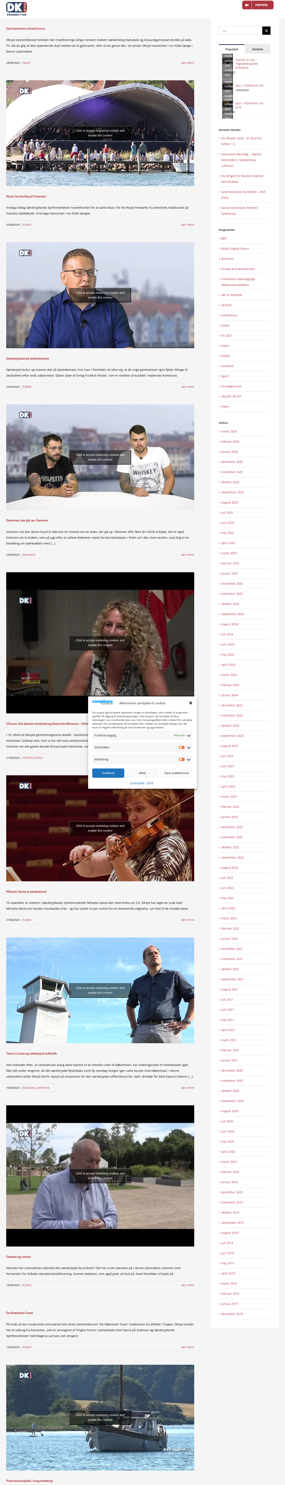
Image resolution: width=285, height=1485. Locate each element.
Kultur (27, 224)
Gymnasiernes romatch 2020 (25, 28)
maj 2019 (227, 1263)
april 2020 (228, 1152)
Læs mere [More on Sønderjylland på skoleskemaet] (187, 387)
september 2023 (232, 736)
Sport (26, 63)
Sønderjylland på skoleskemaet (27, 358)
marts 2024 (229, 675)
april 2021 (228, 1030)
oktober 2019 (230, 1212)
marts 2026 (229, 431)
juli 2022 (227, 878)
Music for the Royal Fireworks (26, 196)
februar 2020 (230, 1172)
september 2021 (232, 979)
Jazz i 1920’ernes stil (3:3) (249, 105)
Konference (229, 315)
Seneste (257, 49)
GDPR (150, 783)
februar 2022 (230, 928)
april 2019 (228, 1273)
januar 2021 (229, 1060)
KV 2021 (226, 335)
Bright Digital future (235, 249)
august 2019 (229, 1233)
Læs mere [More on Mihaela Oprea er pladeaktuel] (187, 920)
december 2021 (232, 949)
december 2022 (232, 827)
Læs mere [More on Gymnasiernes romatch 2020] (187, 63)
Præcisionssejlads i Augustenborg (29, 1481)
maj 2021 (227, 1020)
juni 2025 (227, 523)
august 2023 (229, 746)
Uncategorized (231, 386)
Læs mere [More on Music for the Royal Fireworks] (187, 224)
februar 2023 (230, 807)
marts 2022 (229, 918)
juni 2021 (227, 1010)
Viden (225, 406)
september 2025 (232, 492)
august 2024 (229, 624)
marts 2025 (229, 553)
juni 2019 (227, 1253)
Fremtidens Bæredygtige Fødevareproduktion (238, 282)
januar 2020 (229, 1182)
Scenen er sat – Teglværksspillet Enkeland (247, 64)
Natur (225, 346)
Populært (231, 49)
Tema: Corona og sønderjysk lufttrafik (31, 1053)
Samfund (43, 1088)
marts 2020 (229, 1162)
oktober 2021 (230, 969)
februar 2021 (230, 1050)
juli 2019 (227, 1243)
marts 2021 (229, 1040)
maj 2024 (227, 654)
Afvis (142, 773)
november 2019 (232, 1202)
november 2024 (232, 594)
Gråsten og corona (18, 1257)
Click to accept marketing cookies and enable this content (100, 133)
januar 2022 (229, 939)
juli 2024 (227, 634)
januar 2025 (229, 573)
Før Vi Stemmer (231, 295)
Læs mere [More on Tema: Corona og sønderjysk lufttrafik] (187, 1088)
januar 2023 (229, 817)
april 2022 (228, 908)
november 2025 (232, 472)
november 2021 (232, 959)
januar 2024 (229, 695)
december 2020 (232, 1070)
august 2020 (229, 1111)
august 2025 (229, 502)
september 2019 (232, 1223)
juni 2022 (227, 888)
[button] (191, 703)
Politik (27, 387)
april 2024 (228, 665)
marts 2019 (229, 1283)
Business (29, 554)
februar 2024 (230, 685)
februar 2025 (230, 563)
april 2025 (228, 543)
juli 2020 (227, 1121)
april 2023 (228, 786)
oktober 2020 (230, 1091)
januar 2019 (229, 1304)
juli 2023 (227, 756)
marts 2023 (229, 797)
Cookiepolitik (137, 783)
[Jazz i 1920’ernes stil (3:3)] (227, 104)
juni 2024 (227, 644)
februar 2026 (230, 441)
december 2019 (232, 1192)
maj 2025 (227, 533)
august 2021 (229, 989)
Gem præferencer (176, 773)
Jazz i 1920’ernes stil (249, 85)
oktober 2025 (230, 482)
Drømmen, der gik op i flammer (27, 520)
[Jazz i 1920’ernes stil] (227, 86)
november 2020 (232, 1081)
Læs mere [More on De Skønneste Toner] (187, 1347)
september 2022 (232, 857)
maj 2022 (227, 898)
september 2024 (232, 614)
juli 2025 (227, 512)
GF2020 (28, 758)
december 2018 (232, 1314)
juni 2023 (227, 766)
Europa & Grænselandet (238, 269)
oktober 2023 (230, 725)
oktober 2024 (230, 604)
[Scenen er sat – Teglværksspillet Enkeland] (227, 61)
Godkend (108, 773)
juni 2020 (227, 1131)
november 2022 (232, 837)
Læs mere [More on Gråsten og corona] (187, 1285)
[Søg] (240, 30)
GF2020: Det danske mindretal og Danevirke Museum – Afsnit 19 (49, 723)
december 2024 (232, 583)
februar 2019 (230, 1294)
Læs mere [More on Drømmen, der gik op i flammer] (187, 554)
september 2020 (232, 1101)
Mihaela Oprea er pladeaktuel (26, 891)
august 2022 (229, 868)
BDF (224, 238)
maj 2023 (227, 776)
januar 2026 (229, 452)
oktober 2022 (230, 847)
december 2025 (232, 462)
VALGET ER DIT (231, 396)
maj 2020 (227, 1141)
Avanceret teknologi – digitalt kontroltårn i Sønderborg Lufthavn (241, 160)
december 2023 (232, 705)
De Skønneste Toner (19, 1313)
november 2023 (232, 715)
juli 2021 (227, 999)
